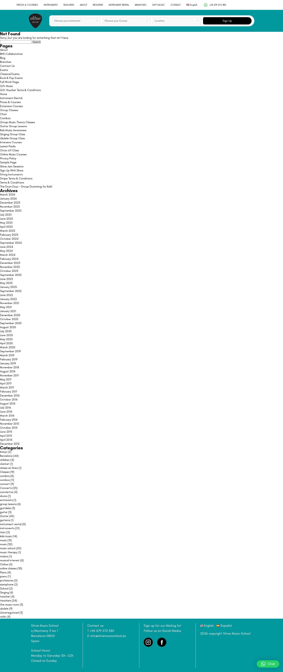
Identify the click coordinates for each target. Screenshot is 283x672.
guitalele (5, 508)
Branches (5, 62)
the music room (9, 604)
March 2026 (7, 194)
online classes (8, 568)
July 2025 (6, 214)
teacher (5, 596)
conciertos (6, 492)
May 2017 (6, 379)
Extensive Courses (11, 106)
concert (5, 484)
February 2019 (8, 359)
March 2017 (7, 387)
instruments (7, 528)
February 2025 (9, 234)
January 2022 (8, 299)
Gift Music (6, 86)
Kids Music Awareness (13, 130)
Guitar (4, 516)
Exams (4, 70)
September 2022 (11, 291)
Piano (3, 572)
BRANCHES (140, 5)
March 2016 (7, 415)
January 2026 (8, 198)
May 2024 (6, 251)
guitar (3, 512)
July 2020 (6, 331)
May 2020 (6, 339)
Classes (4, 472)
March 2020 (7, 347)
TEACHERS (68, 5)
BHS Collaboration (11, 54)
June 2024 (6, 246)
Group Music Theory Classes (17, 122)
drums (3, 496)
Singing (4, 592)
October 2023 (9, 271)
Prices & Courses (10, 102)
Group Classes (9, 110)
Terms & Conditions (12, 182)
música (4, 556)
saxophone (7, 584)
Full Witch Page (9, 82)
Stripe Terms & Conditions (16, 178)
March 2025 (7, 230)
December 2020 (10, 315)
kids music (6, 536)
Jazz (3, 532)
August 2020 (8, 327)
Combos (5, 118)
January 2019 (8, 363)
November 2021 (9, 303)
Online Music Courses (13, 154)
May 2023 (6, 283)
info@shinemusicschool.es (108, 636)
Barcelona (6, 456)
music (3, 540)
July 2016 (5, 407)
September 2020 (11, 323)
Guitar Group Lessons (13, 126)
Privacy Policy (8, 158)
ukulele (4, 608)
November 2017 (9, 375)
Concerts (6, 488)
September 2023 (10, 275)
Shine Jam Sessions (11, 166)
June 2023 (6, 279)
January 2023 (8, 287)
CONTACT (176, 5)
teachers (5, 600)
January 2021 (8, 311)
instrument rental (11, 524)
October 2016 (8, 399)
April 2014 (6, 439)
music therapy (8, 552)
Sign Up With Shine (11, 170)
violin (3, 616)
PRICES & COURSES (27, 5)
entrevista (6, 500)
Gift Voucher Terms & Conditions (20, 90)
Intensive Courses (11, 142)
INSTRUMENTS (51, 5)
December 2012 (10, 443)
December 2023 (10, 263)
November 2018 (9, 367)
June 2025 (6, 218)
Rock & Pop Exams (11, 78)
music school (7, 548)
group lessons (8, 504)
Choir (3, 114)
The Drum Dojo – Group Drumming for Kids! (26, 186)
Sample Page (8, 162)
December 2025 (10, 202)
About (4, 50)
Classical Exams (9, 74)
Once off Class (9, 150)
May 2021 (6, 307)
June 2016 (6, 411)
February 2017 (8, 391)
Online (4, 564)
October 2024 (9, 238)
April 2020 (6, 343)
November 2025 (10, 206)
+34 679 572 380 (215, 5)
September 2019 (10, 351)
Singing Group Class (12, 134)
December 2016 (9, 395)
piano (3, 576)
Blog (2, 58)
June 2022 (6, 295)
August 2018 (7, 371)
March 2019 (7, 355)
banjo (3, 451)
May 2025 (6, 222)
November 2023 (10, 267)
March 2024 (7, 255)
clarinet (4, 464)
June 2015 (6, 431)
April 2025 (6, 226)
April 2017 (6, 383)
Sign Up (227, 20)
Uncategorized (9, 612)
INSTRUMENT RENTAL (119, 5)
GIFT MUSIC (158, 5)
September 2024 (11, 242)
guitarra (5, 520)
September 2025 (11, 210)
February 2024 (9, 259)
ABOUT (83, 5)
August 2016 (7, 403)
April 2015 (6, 435)
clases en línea (9, 468)
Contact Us (7, 66)
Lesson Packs (8, 146)
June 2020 (6, 335)
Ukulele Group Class (12, 138)
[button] (268, 664)
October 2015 (9, 427)
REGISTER (98, 5)
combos (5, 476)
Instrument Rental (11, 98)
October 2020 (9, 319)
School (4, 588)
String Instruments (11, 174)
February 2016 (8, 419)
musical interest (10, 560)
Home (3, 94)
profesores (6, 580)
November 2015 (9, 423)
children (5, 460)
